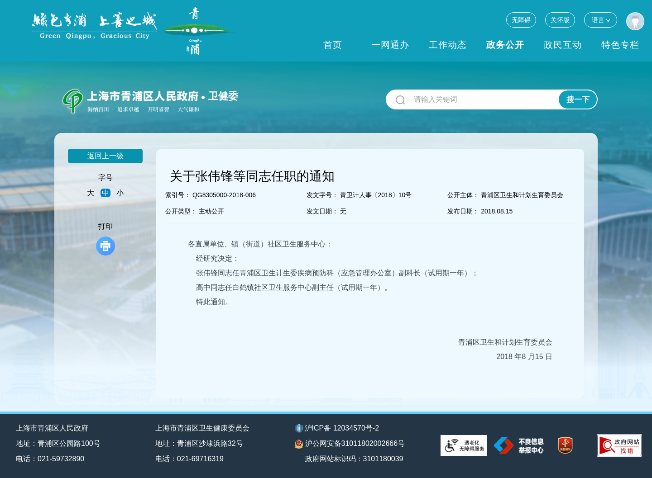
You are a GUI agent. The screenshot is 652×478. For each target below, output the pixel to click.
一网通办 (390, 45)
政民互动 (563, 45)
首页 (332, 45)
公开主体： (463, 195)
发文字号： (322, 195)
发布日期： (463, 211)
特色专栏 (620, 45)
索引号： (178, 195)
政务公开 (505, 45)
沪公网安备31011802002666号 (350, 444)
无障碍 (521, 20)
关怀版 (560, 20)
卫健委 (223, 96)
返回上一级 (105, 156)
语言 (601, 20)
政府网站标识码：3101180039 (354, 459)
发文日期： (322, 211)
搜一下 (578, 99)
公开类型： (181, 211)
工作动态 (448, 45)
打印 (105, 239)
